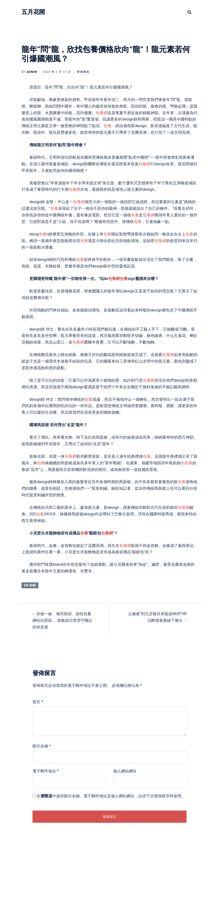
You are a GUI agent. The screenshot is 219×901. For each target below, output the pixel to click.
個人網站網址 (125, 771)
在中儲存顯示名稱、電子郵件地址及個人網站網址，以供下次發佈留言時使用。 (111, 796)
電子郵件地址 (46, 771)
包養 (107, 125)
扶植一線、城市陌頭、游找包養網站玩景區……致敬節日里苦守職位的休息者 (62, 620)
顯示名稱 (42, 746)
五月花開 (33, 12)
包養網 (102, 113)
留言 (38, 702)
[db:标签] (30, 585)
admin (32, 72)
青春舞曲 (83, 72)
